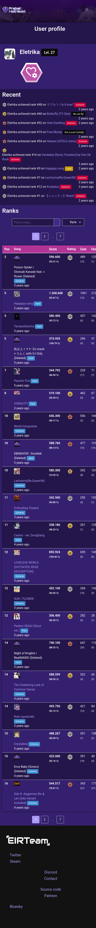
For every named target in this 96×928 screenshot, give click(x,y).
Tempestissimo (24, 326)
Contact (50, 878)
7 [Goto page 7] (60, 236)
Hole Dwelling (62, 123)
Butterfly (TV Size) (66, 114)
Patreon (50, 895)
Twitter (15, 855)
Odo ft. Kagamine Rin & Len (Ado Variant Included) (29, 798)
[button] (86, 9)
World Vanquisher (25, 426)
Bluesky (16, 906)
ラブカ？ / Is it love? (66, 104)
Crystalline (21, 744)
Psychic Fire (22, 381)
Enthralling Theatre (26, 508)
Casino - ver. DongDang (29, 535)
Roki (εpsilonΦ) (24, 716)
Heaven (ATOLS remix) (68, 141)
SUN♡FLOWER (24, 599)
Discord (50, 872)
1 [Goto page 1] (36, 236)
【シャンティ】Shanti (66, 196)
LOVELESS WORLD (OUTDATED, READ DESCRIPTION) (26, 567)
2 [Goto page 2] (44, 236)
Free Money (66, 132)
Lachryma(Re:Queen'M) (66, 177)
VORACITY (21, 403)
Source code (50, 889)
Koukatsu (59, 186)
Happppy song (59, 168)
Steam (15, 861)
